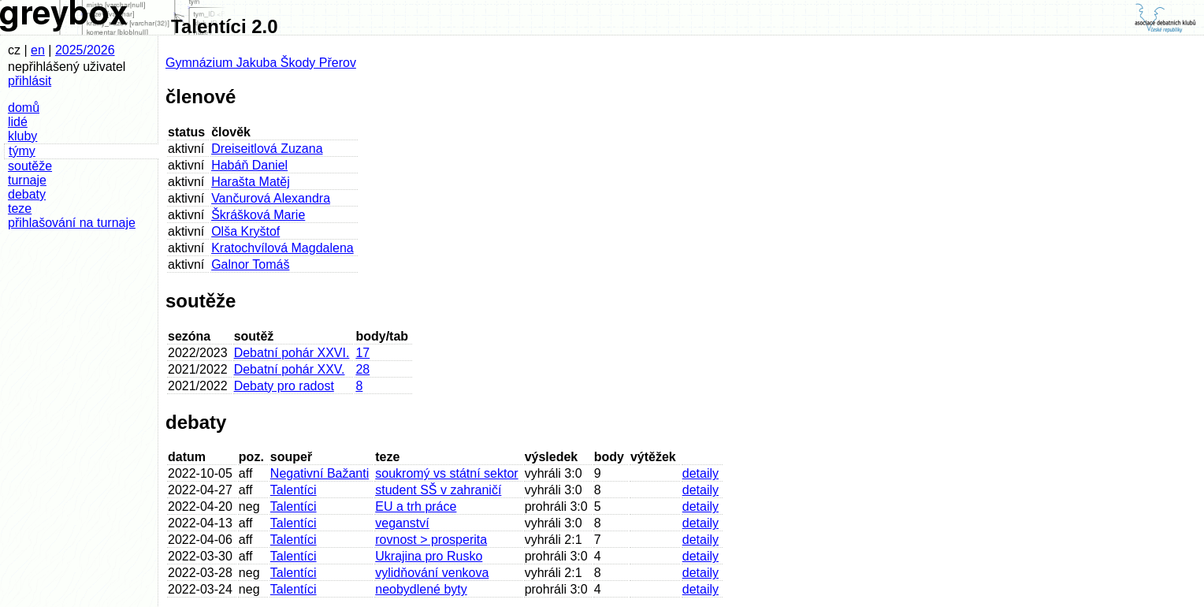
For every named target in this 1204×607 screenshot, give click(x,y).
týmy (22, 151)
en (38, 50)
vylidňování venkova (432, 572)
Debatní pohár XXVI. (292, 352)
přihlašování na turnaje (72, 222)
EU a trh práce (415, 506)
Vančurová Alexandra (270, 198)
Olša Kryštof (245, 231)
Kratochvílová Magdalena (282, 248)
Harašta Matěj (250, 181)
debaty (27, 194)
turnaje (27, 180)
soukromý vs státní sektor (446, 473)
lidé (18, 121)
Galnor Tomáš (250, 264)
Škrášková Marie (258, 215)
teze (20, 208)
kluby (22, 136)
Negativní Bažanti (319, 473)
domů (23, 107)
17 (362, 352)
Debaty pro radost (284, 386)
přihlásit (29, 81)
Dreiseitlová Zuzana (266, 148)
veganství (402, 523)
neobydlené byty (421, 589)
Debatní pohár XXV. (289, 369)
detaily (700, 473)
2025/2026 (85, 50)
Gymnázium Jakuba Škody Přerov (260, 62)
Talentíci (293, 490)
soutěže (30, 166)
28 (362, 369)
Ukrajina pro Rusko (428, 556)
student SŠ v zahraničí (438, 490)
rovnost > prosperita (431, 539)
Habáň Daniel (249, 165)
